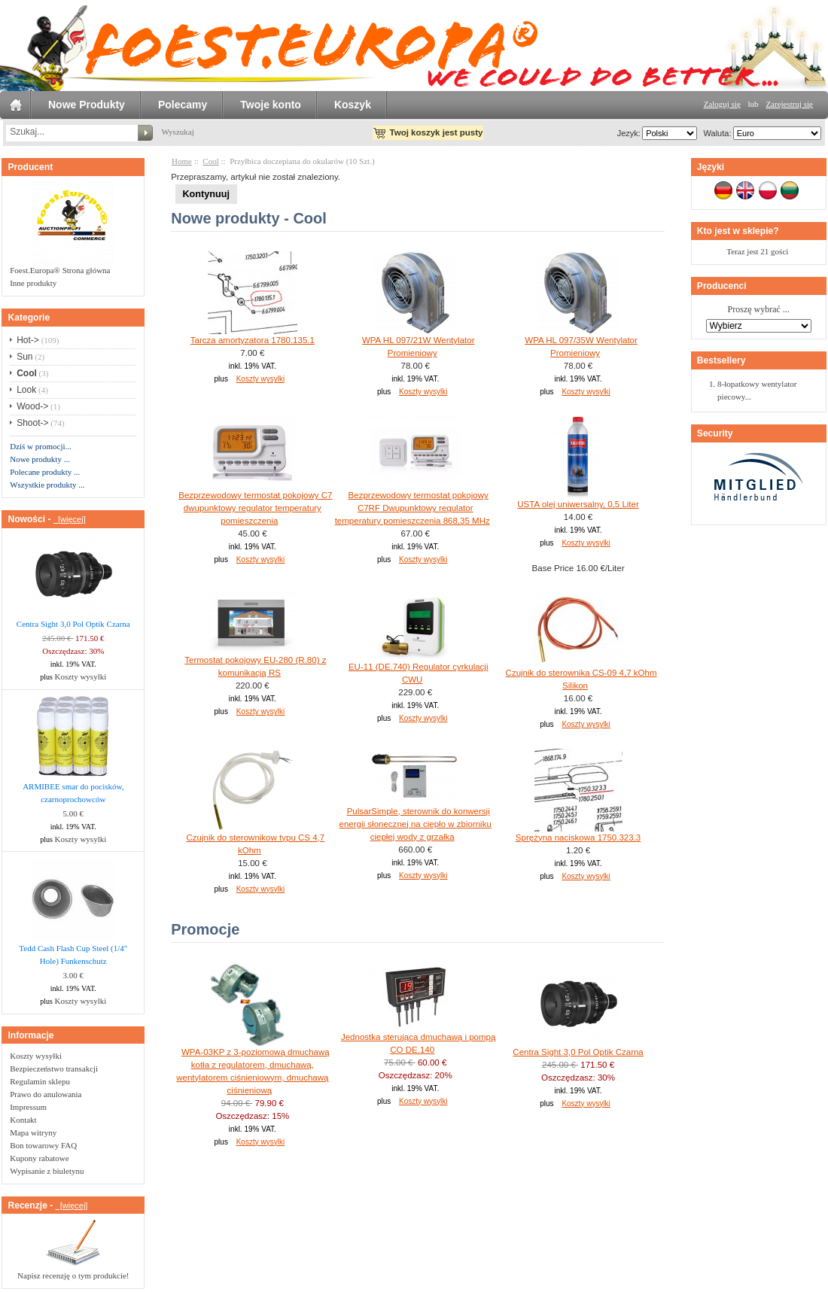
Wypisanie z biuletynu (47, 1170)
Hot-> (28, 340)
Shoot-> (32, 423)
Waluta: (715, 133)
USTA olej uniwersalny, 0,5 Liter (578, 504)
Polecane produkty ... (45, 471)
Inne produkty (33, 282)
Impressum (28, 1106)
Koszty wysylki (81, 676)
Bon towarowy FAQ (43, 1145)
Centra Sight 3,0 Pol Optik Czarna (73, 623)
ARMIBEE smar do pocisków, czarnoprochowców (73, 793)
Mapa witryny (33, 1132)
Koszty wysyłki (36, 1055)
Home (182, 161)
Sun (24, 356)
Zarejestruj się (789, 103)
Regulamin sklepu (40, 1081)
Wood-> (32, 406)
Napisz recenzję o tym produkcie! (73, 1275)
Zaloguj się (722, 103)
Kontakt (23, 1119)
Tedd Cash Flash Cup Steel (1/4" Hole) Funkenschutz (73, 954)
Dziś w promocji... (41, 446)
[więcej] (69, 519)
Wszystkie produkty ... (47, 484)
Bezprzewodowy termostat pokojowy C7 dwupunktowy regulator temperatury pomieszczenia (255, 508)
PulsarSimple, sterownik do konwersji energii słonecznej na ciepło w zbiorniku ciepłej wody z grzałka (415, 824)
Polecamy (182, 105)
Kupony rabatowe (39, 1158)
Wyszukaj (177, 131)
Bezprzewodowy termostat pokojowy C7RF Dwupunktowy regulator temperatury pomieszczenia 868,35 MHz (412, 508)
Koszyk (352, 105)
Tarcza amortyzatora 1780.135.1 (252, 340)
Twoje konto (270, 105)
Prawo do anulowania (45, 1094)
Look (26, 390)
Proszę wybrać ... (759, 310)
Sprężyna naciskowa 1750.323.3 (578, 837)
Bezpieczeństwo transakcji (54, 1068)
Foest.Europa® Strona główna (60, 270)
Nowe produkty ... (40, 459)
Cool (210, 161)
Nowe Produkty (86, 105)
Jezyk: (629, 133)
